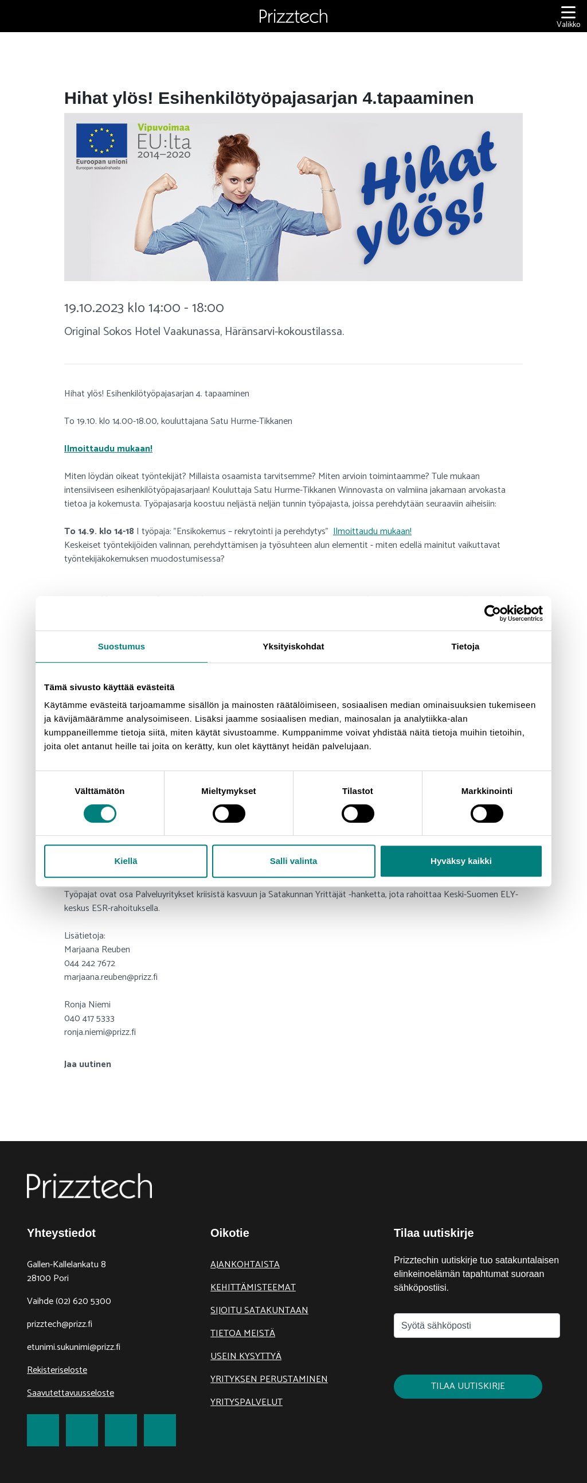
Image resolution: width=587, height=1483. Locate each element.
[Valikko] (568, 16)
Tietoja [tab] (466, 646)
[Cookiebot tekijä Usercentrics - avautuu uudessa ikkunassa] (493, 613)
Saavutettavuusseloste (70, 1393)
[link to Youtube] (160, 1430)
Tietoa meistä (242, 1333)
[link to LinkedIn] (121, 1430)
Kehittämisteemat (253, 1287)
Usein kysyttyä (245, 1356)
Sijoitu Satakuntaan (259, 1310)
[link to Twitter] (82, 1430)
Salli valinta (294, 861)
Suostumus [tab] (122, 646)
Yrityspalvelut (246, 1402)
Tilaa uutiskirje (468, 1386)
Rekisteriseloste (57, 1370)
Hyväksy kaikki (461, 861)
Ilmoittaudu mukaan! (108, 449)
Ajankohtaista (245, 1264)
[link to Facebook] (43, 1430)
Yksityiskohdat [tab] (293, 646)
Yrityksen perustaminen (269, 1379)
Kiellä (125, 861)
